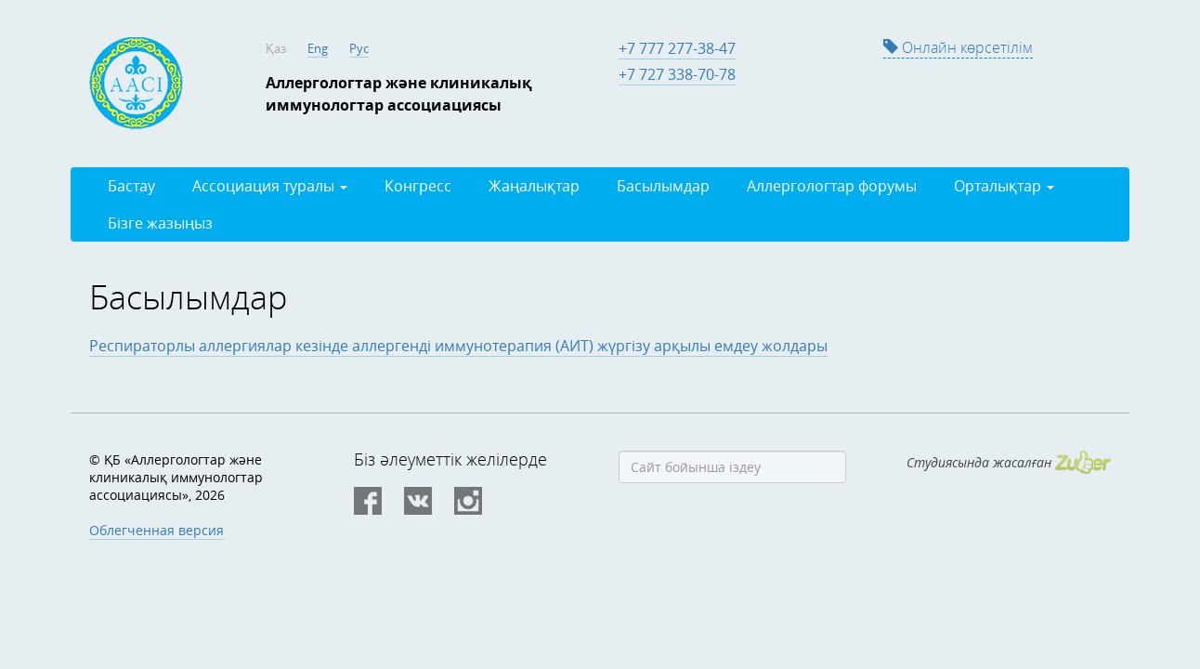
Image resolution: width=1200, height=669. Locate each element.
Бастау (131, 186)
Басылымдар (663, 186)
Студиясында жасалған (1009, 462)
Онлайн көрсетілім (958, 47)
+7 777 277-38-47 (677, 48)
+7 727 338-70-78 (677, 74)
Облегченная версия (156, 530)
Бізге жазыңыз (160, 223)
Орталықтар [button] (1004, 186)
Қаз (276, 48)
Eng (317, 48)
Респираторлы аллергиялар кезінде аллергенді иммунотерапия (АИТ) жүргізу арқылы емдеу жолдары (458, 345)
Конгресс (418, 186)
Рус (359, 48)
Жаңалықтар (534, 186)
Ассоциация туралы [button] (269, 186)
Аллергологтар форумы (832, 186)
